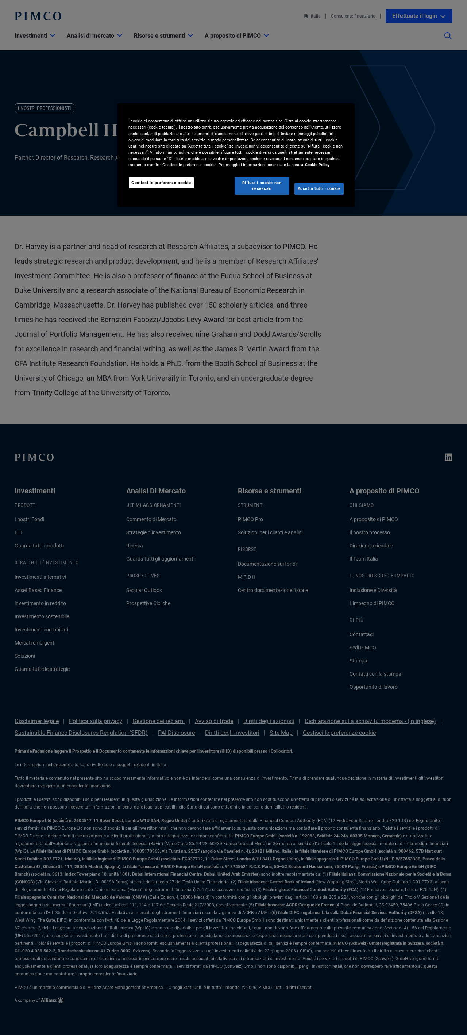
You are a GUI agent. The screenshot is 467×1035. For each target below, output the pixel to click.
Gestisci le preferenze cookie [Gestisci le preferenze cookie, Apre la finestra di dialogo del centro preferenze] (161, 182)
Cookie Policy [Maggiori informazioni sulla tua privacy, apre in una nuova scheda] (317, 164)
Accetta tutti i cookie (319, 188)
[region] (236, 155)
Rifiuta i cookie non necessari (261, 185)
